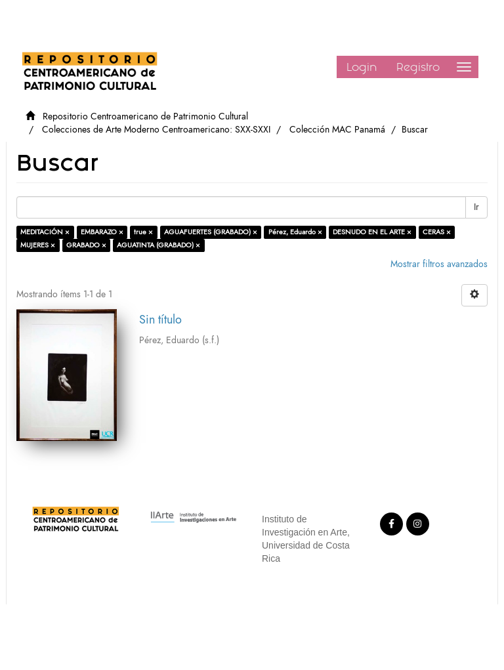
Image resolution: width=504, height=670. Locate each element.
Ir (476, 207)
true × (143, 232)
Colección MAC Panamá (337, 129)
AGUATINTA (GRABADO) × (158, 245)
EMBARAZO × (102, 232)
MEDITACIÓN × (45, 232)
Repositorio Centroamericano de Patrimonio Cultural (145, 116)
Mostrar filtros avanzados (439, 264)
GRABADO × (86, 245)
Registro (418, 67)
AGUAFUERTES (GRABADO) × (210, 232)
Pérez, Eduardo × (295, 232)
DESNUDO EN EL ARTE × (372, 232)
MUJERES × (37, 245)
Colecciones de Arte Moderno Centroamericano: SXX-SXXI (156, 129)
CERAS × (437, 232)
